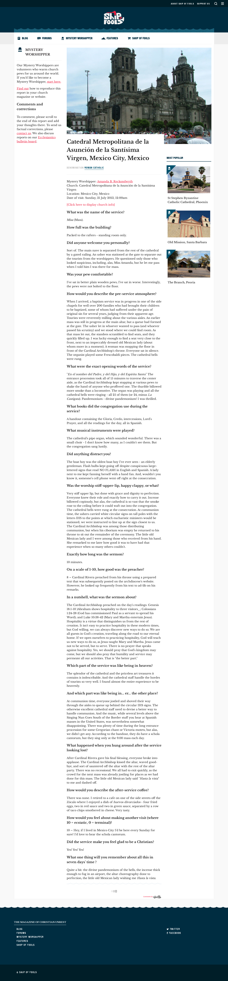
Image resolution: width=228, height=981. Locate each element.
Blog (25, 38)
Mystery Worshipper (79, 38)
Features (112, 38)
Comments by (152, 896)
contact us (24, 133)
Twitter (173, 929)
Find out (23, 88)
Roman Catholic (94, 167)
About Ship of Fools (182, 3)
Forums (47, 38)
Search (216, 3)
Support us (203, 3)
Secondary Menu (222, 3)
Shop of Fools (141, 38)
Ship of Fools (114, 17)
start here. (54, 81)
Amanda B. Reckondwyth (115, 181)
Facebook (174, 933)
